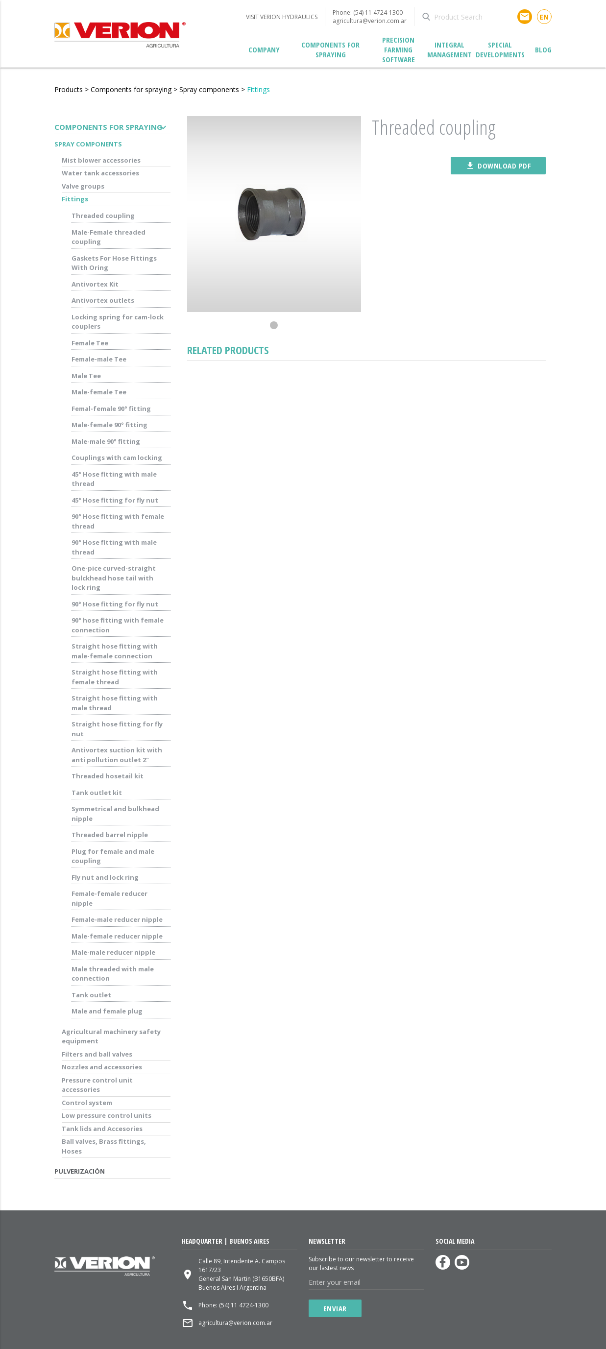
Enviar (335, 1308)
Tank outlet (91, 994)
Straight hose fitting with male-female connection (115, 651)
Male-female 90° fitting (109, 424)
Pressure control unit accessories (97, 1085)
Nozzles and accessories (102, 1066)
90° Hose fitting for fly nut (115, 604)
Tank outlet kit (97, 792)
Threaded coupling (103, 215)
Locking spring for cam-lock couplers (118, 322)
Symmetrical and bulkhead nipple (115, 813)
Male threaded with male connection (113, 973)
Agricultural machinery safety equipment (111, 1036)
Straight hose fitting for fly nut (117, 729)
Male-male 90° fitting (106, 441)
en (544, 17)
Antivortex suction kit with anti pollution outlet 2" (117, 755)
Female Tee (90, 342)
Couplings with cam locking (117, 457)
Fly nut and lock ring (105, 877)
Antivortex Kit (95, 284)
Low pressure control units (106, 1115)
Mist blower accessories (101, 160)
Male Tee (86, 375)
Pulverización (79, 1171)
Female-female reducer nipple (109, 898)
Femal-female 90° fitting (111, 408)
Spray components (209, 89)
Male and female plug (107, 1011)
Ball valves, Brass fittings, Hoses (104, 1146)
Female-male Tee (99, 359)
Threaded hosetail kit (108, 775)
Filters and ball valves (97, 1054)
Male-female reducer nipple (117, 936)
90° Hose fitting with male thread (114, 547)
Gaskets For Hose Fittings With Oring (114, 263)
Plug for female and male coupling (113, 856)
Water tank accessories (100, 173)
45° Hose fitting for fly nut (115, 500)
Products (68, 89)
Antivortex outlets (103, 300)
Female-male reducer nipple (117, 919)
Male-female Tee (99, 391)
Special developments (500, 49)
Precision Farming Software (398, 50)
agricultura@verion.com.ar (370, 21)
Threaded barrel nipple (110, 834)
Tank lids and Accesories (102, 1128)
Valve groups (83, 186)
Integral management (449, 49)
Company (264, 49)
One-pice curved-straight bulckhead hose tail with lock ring (114, 578)
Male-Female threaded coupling (108, 237)
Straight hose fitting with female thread (115, 677)
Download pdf (498, 165)
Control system (87, 1102)
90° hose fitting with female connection (118, 625)
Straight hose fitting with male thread (115, 703)
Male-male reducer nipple (113, 952)
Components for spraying (330, 49)
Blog (543, 49)
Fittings (258, 89)
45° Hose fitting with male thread (114, 479)
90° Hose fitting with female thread (118, 521)
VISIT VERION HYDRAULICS (281, 17)
